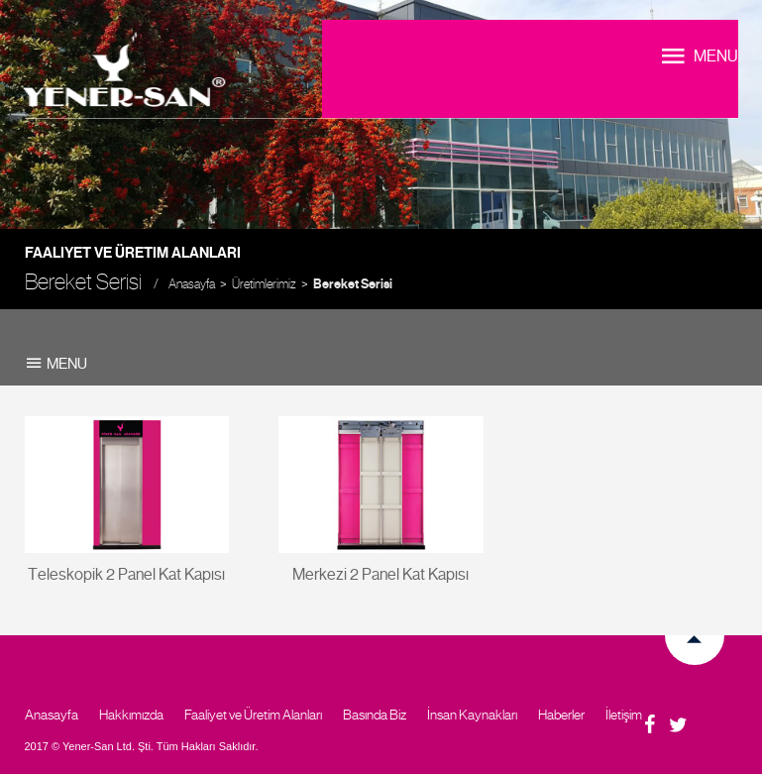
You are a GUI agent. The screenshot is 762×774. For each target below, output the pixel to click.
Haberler (561, 714)
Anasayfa (191, 283)
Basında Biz (374, 714)
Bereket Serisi (352, 284)
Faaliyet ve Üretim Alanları (253, 714)
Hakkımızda (131, 714)
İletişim (623, 714)
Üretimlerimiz (264, 283)
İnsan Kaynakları (472, 714)
